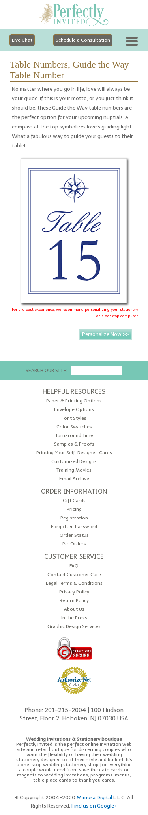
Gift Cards (74, 500)
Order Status (74, 535)
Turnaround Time (74, 435)
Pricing (74, 509)
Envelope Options (74, 409)
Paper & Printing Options (74, 401)
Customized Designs (74, 461)
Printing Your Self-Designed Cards (74, 452)
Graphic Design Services (74, 626)
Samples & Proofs (74, 444)
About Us (74, 609)
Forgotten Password (74, 526)
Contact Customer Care (74, 574)
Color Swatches (74, 427)
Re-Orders (74, 544)
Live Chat (22, 40)
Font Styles (74, 418)
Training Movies (74, 470)
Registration (74, 518)
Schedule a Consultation (83, 40)
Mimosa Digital (94, 797)
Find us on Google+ (94, 805)
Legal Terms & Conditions (74, 583)
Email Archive (74, 478)
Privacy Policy (74, 592)
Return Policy (74, 600)
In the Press (74, 617)
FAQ (74, 566)
